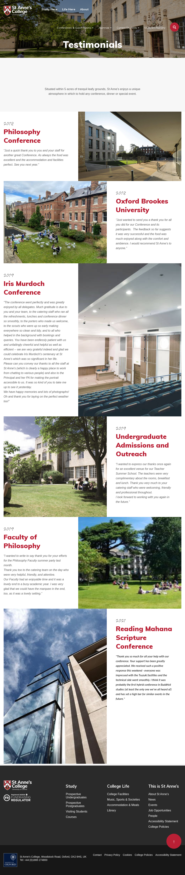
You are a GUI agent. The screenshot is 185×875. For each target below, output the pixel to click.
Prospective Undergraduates (76, 796)
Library (111, 810)
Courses (71, 816)
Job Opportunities (159, 810)
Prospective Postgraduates (75, 804)
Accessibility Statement (163, 821)
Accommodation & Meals (123, 805)
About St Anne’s (158, 794)
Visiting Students (76, 811)
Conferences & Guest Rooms (74, 27)
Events (152, 805)
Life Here (68, 9)
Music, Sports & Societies (123, 799)
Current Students (127, 27)
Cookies (127, 854)
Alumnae (104, 27)
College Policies (158, 826)
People (152, 815)
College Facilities (118, 794)
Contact (97, 854)
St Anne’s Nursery (154, 27)
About (84, 9)
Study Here (49, 9)
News (152, 799)
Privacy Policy (112, 854)
